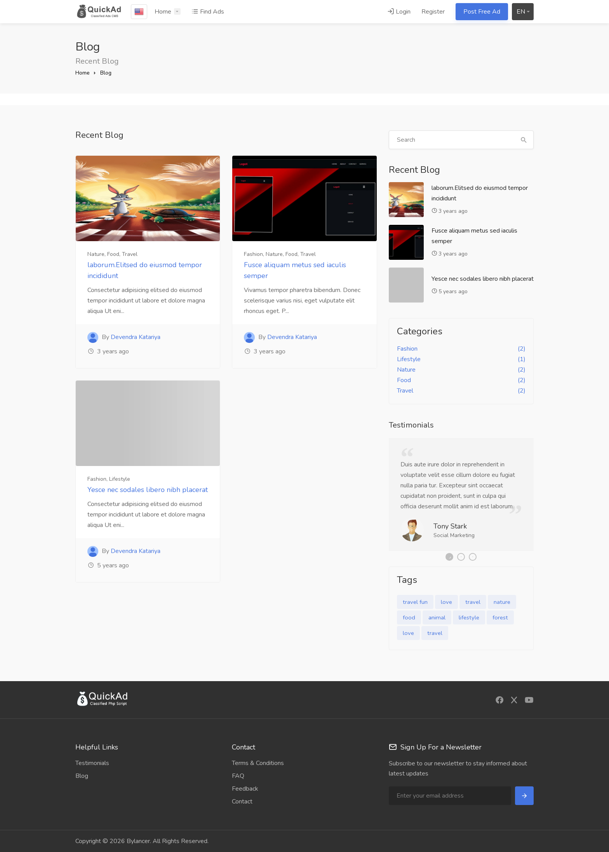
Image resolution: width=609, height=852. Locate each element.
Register (433, 11)
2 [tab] (461, 557)
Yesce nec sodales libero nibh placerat (147, 489)
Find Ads (207, 11)
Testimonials (92, 763)
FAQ (238, 776)
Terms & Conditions (258, 763)
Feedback (245, 788)
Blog (105, 73)
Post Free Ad (481, 11)
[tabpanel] (461, 494)
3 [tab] (473, 557)
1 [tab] (449, 557)
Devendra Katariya (135, 337)
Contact (242, 801)
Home (163, 11)
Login (399, 11)
